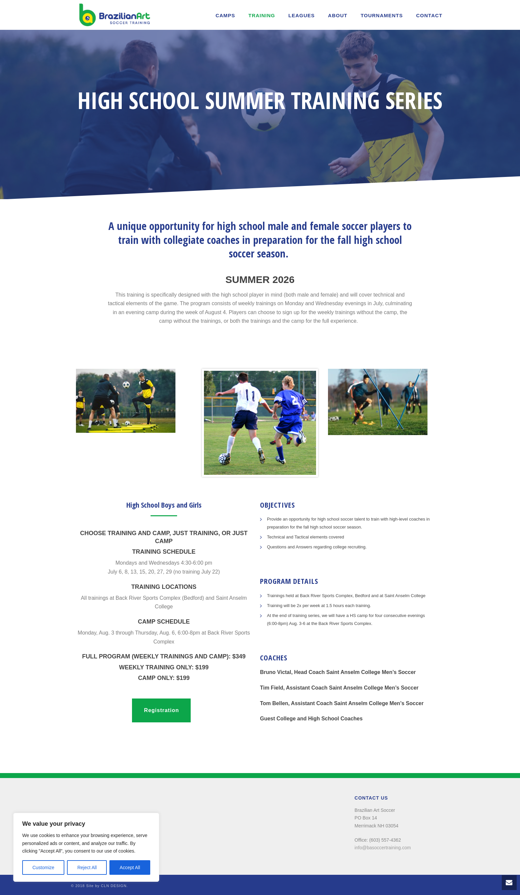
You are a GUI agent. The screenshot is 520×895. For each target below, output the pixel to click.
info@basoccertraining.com (383, 847)
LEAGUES (302, 15)
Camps (225, 15)
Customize (43, 867)
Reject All (87, 867)
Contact (429, 15)
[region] (86, 847)
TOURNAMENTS (381, 15)
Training (261, 15)
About (337, 15)
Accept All (130, 867)
